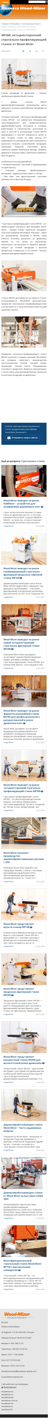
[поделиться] (30, 51)
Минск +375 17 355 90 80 (12, 1354)
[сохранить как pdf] (43, 51)
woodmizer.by (7, 1397)
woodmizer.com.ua (9, 1400)
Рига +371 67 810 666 (10, 1360)
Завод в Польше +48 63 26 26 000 (16, 1338)
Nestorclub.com (10, 1387)
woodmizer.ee (7, 1403)
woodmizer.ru (7, 1394)
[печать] (36, 51)
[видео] (23, 51)
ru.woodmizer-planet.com (12, 1377)
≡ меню (4, 2)
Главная (5, 23)
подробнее (8, 526)
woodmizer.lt (6, 1409)
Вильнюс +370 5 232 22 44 (12, 1365)
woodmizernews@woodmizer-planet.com (18, 1371)
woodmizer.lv (7, 1406)
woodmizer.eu (7, 1391)
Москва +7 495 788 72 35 (12, 1343)
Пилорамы (15, 23)
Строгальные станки (30, 23)
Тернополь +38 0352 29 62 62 (14, 1349)
